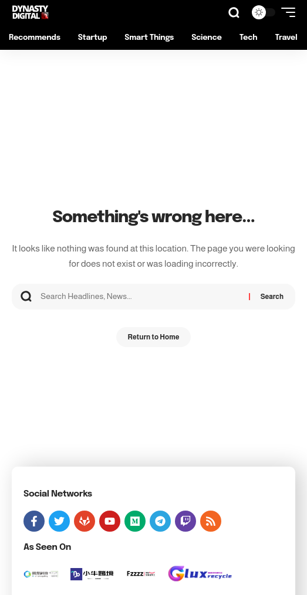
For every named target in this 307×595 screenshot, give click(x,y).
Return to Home (154, 337)
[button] (233, 12)
